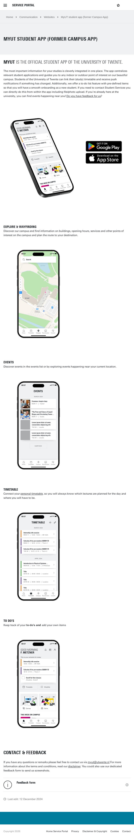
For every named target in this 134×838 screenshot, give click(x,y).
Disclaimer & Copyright (94, 831)
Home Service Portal (57, 831)
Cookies (114, 831)
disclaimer (74, 766)
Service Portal (23, 5)
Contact (126, 831)
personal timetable (31, 493)
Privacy (75, 831)
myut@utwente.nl (99, 762)
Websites (49, 17)
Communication (28, 17)
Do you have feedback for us (83, 96)
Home (9, 17)
